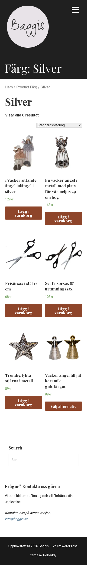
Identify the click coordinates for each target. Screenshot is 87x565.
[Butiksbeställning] (59, 125)
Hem (9, 87)
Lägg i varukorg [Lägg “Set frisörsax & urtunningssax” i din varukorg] (63, 310)
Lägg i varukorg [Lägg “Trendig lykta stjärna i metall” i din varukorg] (23, 402)
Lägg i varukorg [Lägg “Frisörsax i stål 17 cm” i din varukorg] (23, 310)
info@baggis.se (16, 519)
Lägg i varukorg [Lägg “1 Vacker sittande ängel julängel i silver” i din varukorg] (23, 213)
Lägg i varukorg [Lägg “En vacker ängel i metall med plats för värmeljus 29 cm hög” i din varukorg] (63, 218)
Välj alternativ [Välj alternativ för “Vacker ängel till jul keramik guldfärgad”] (63, 406)
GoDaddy (49, 555)
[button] (75, 11)
